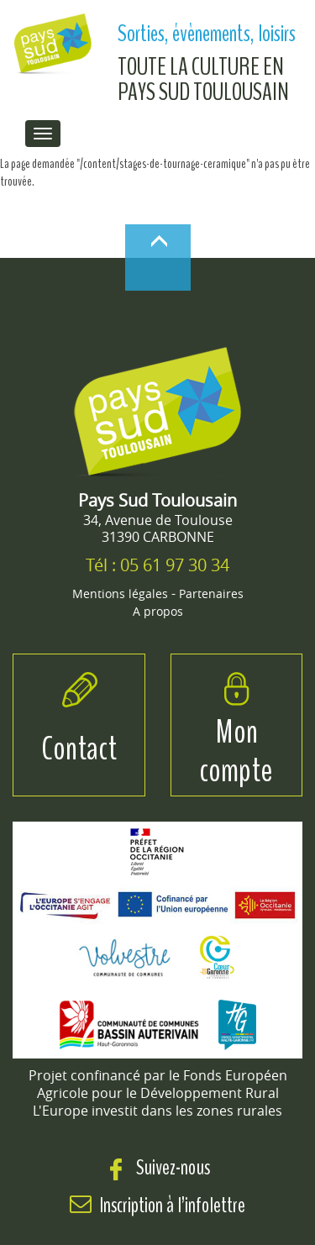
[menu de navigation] (42, 133)
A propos (158, 611)
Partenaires (211, 593)
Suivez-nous (157, 1167)
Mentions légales (120, 593)
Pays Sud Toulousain (157, 500)
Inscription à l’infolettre (172, 1205)
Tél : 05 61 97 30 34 (157, 565)
